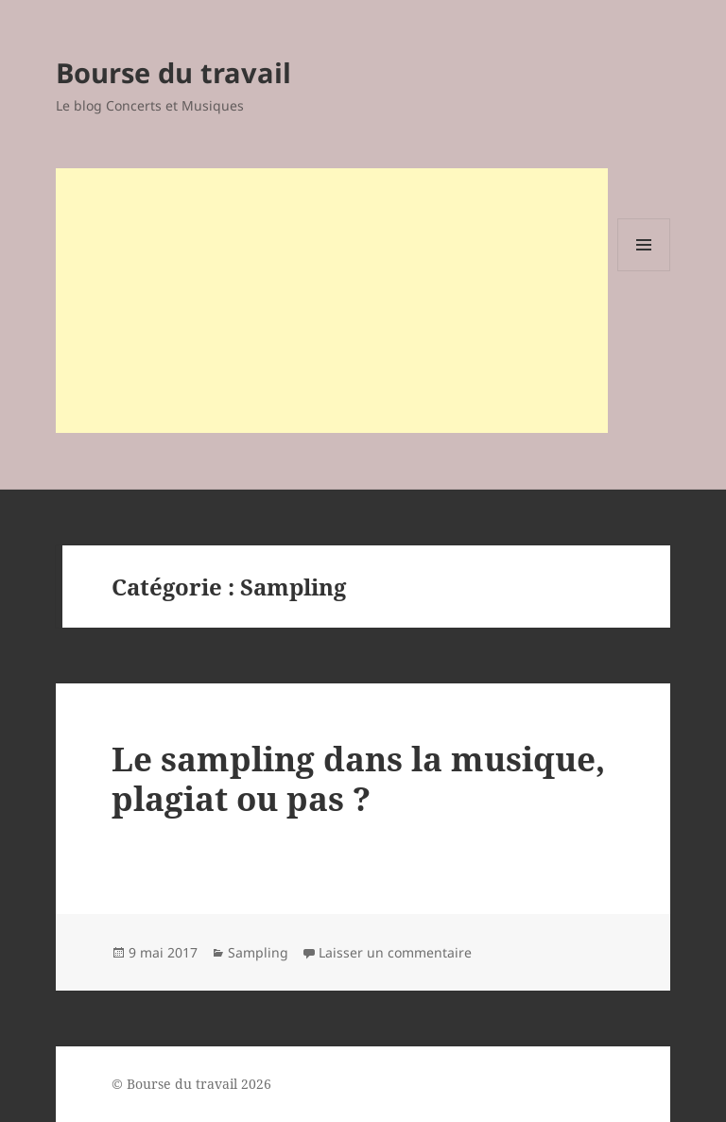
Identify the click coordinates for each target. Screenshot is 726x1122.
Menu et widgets (644, 270)
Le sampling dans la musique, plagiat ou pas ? (358, 778)
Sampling (258, 952)
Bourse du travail (173, 72)
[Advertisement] (332, 300)
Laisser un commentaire (395, 952)
